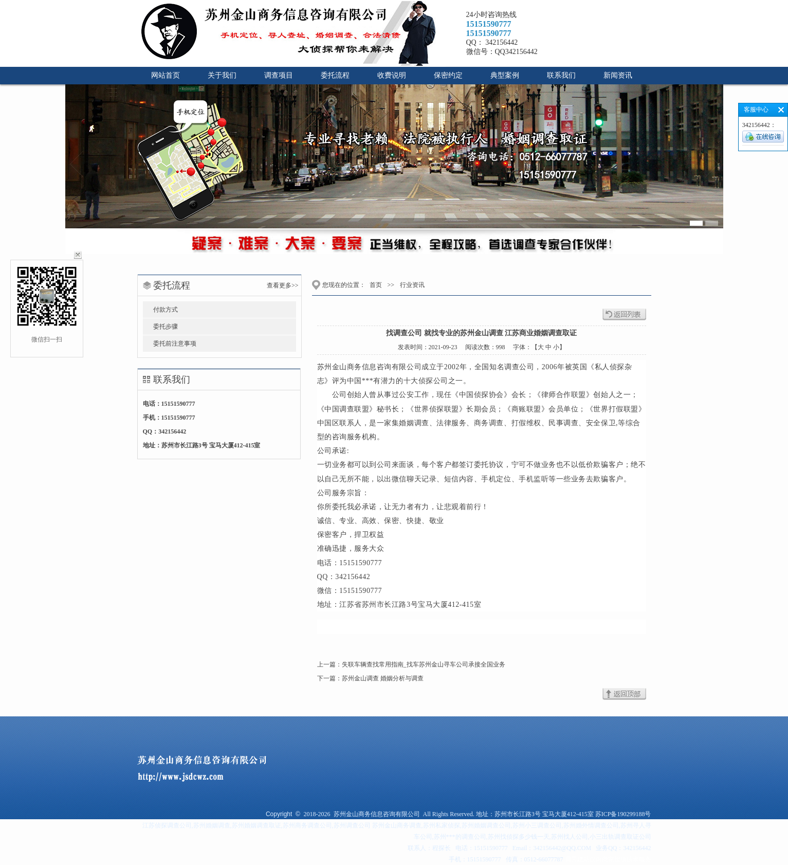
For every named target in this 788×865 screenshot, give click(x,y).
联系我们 (561, 75)
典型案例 (504, 75)
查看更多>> (283, 285)
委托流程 (335, 75)
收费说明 (391, 75)
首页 (376, 285)
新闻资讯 (617, 75)
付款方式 (165, 309)
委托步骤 (165, 326)
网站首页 (165, 75)
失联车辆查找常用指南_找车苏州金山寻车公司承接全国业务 (423, 664)
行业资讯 (411, 285)
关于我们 (222, 75)
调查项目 (278, 75)
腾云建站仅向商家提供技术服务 (608, 859)
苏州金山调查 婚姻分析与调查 (383, 678)
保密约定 (448, 75)
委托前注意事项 (174, 343)
